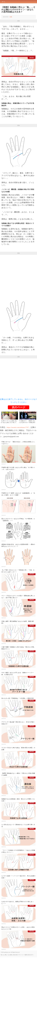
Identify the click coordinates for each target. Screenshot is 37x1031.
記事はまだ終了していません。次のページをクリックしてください (18, 474)
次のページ (18, 481)
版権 (26, 1028)
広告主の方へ (30, 1028)
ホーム (3, 1)
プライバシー (21, 1028)
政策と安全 (12, 1028)
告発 (11, 16)
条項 (16, 1028)
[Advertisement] (18, 41)
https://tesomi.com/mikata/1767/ (18, 501)
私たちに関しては (5, 1028)
